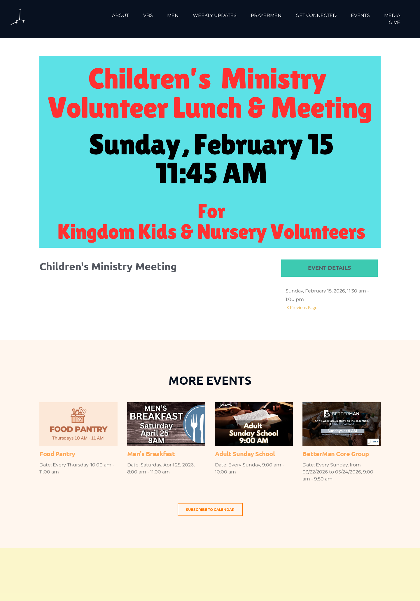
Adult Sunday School (245, 454)
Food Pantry (57, 454)
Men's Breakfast (151, 454)
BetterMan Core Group (335, 454)
